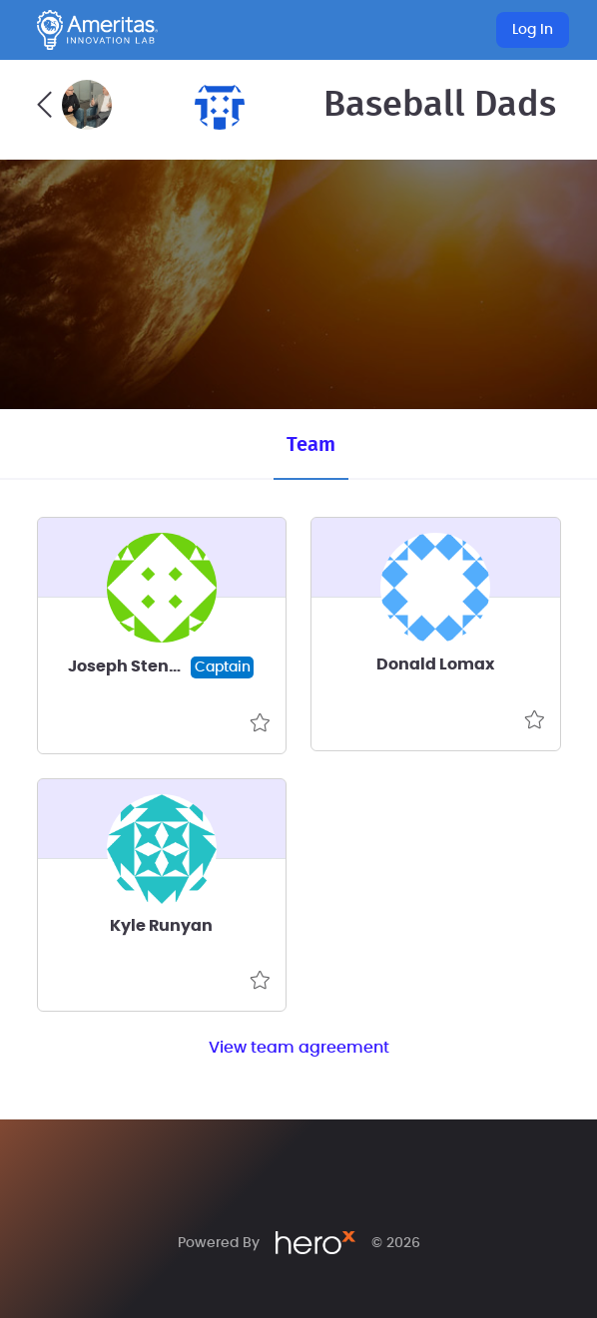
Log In (532, 30)
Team (311, 445)
